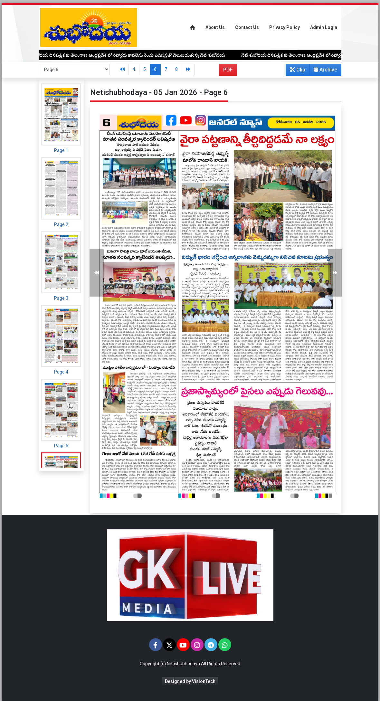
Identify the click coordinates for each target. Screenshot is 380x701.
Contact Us (247, 27)
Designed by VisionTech (190, 681)
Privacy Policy (284, 27)
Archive (323, 71)
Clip (297, 70)
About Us (215, 27)
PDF (228, 70)
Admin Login (323, 27)
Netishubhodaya (183, 663)
